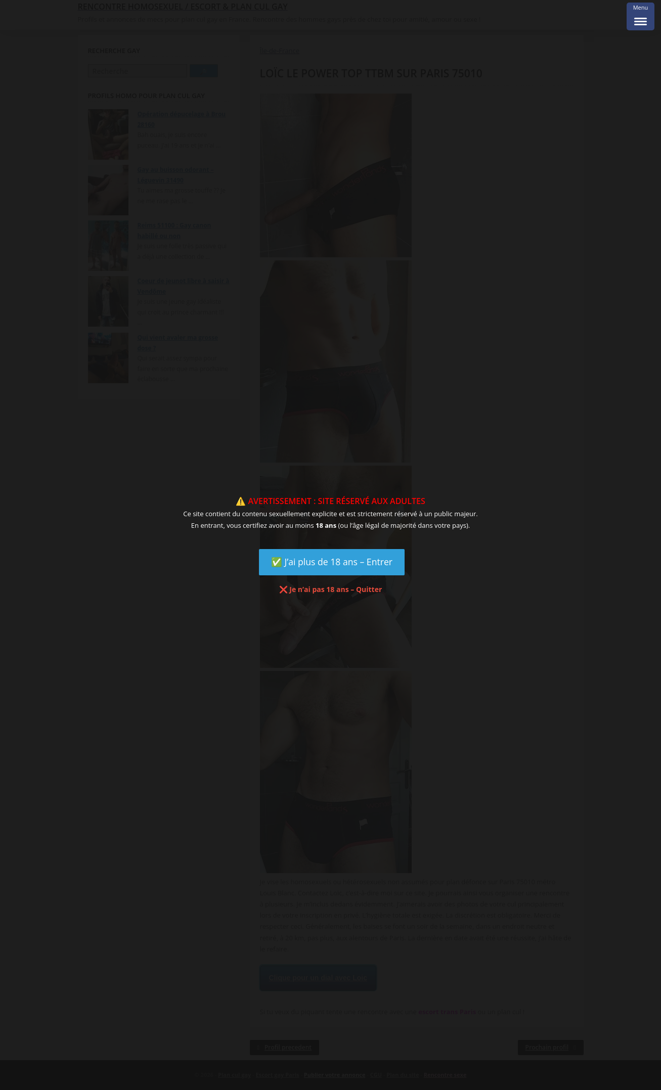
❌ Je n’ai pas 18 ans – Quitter (330, 589)
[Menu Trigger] (640, 16)
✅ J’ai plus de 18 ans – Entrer (331, 562)
